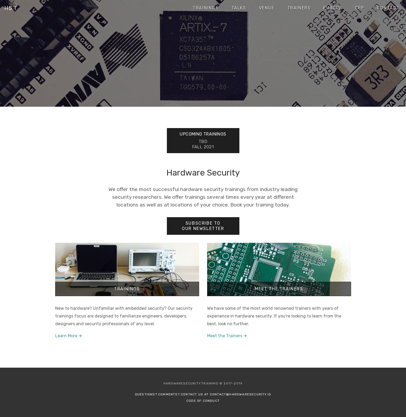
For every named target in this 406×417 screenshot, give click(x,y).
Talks (238, 7)
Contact (388, 7)
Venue (267, 7)
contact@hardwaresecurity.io (240, 394)
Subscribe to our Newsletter (203, 226)
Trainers (299, 7)
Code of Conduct (203, 401)
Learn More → (68, 335)
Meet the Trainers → (227, 335)
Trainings (205, 7)
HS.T (10, 8)
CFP (359, 7)
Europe (332, 7)
